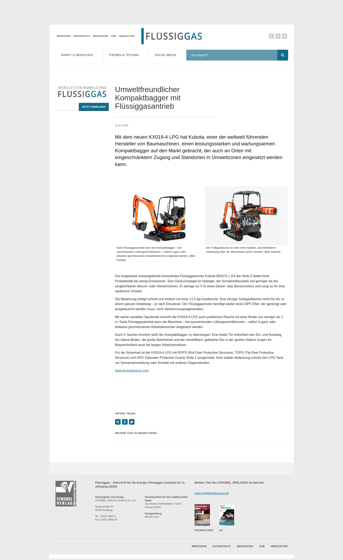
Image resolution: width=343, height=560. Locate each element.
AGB (113, 36)
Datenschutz (81, 36)
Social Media (171, 55)
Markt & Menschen (80, 55)
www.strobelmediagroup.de (211, 494)
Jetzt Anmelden (94, 108)
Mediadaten (100, 36)
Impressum (64, 36)
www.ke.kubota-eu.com (132, 371)
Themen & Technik (129, 55)
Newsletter (127, 36)
